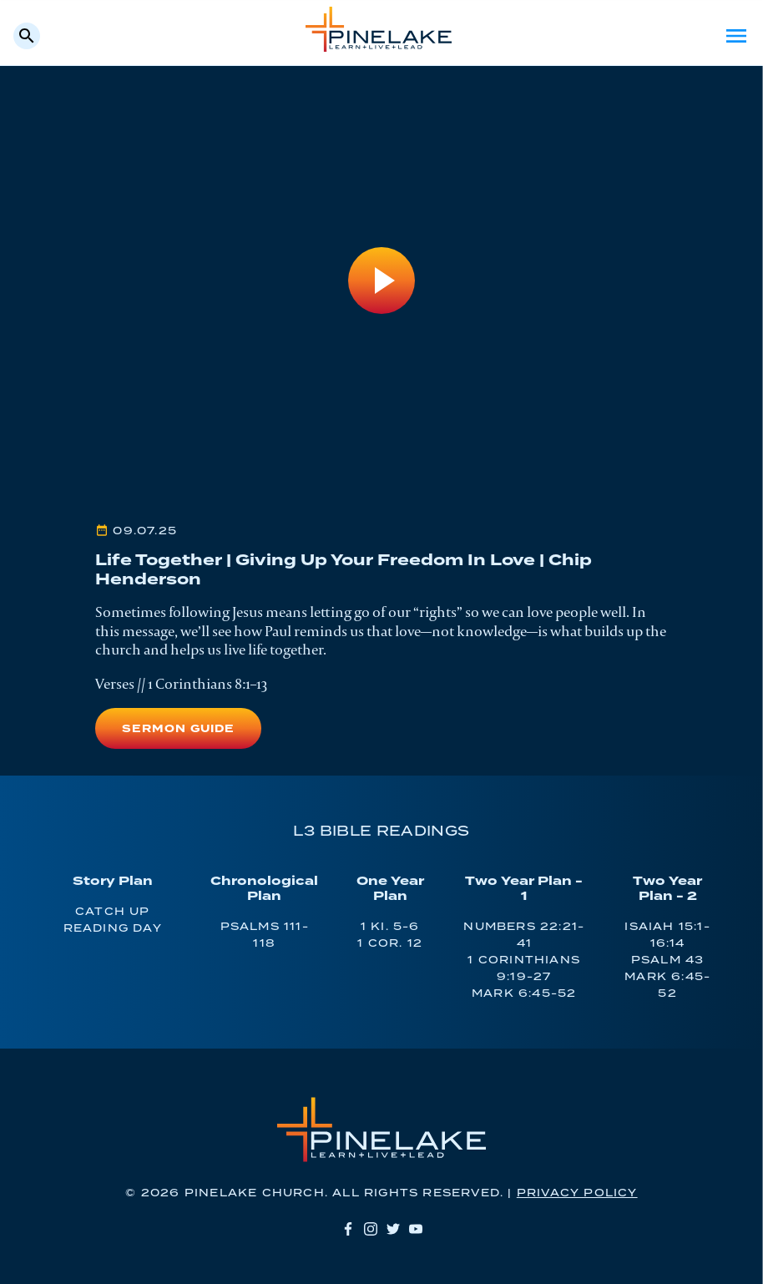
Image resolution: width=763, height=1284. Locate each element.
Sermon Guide (178, 729)
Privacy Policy (577, 1193)
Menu (736, 36)
